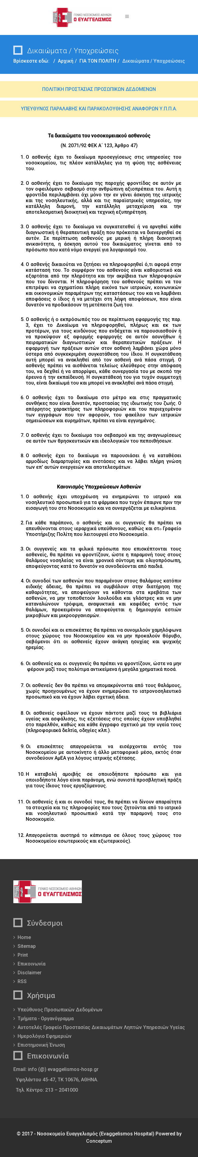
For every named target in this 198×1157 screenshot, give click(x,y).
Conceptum (99, 1141)
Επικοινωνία (31, 964)
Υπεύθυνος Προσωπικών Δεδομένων (60, 1010)
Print (23, 955)
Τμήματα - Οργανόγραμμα (46, 1018)
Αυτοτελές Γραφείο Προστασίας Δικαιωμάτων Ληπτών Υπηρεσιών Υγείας (101, 1027)
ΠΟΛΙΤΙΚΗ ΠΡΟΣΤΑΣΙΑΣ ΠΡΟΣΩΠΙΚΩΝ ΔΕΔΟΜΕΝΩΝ (99, 89)
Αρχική (65, 61)
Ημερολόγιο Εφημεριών (45, 1036)
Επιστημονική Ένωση (41, 1045)
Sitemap (27, 946)
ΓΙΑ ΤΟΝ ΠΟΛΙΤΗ (97, 61)
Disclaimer (30, 973)
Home (24, 937)
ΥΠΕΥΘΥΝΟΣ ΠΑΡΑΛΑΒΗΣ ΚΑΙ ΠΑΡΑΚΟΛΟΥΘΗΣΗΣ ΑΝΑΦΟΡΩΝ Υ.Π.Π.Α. (99, 109)
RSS (22, 981)
